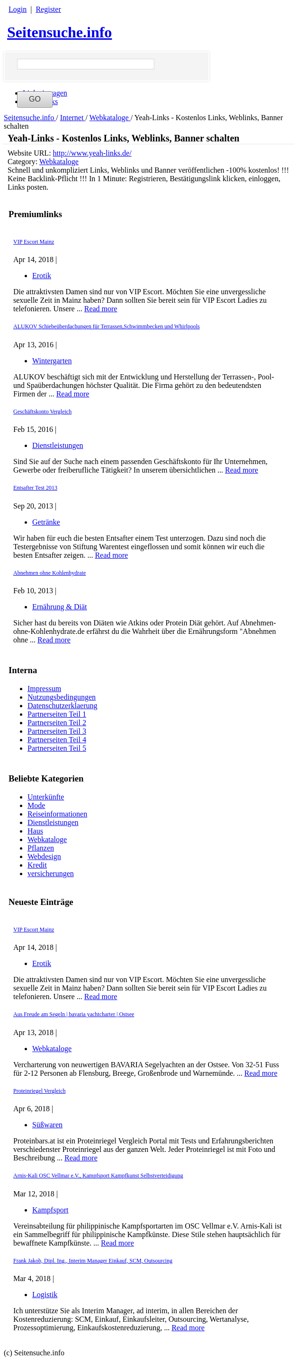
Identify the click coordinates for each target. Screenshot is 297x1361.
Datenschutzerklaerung (62, 706)
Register (48, 9)
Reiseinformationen (57, 814)
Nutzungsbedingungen (61, 697)
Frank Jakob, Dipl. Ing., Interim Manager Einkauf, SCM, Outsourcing (92, 1260)
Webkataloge (110, 118)
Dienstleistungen (53, 822)
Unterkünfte (45, 797)
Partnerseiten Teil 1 (56, 714)
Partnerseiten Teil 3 (56, 731)
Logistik (44, 1295)
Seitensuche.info (59, 32)
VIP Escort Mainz (33, 929)
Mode (36, 805)
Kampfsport (50, 1210)
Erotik (41, 963)
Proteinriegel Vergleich (39, 1091)
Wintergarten (52, 361)
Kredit (37, 865)
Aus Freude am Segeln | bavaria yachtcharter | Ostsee (73, 1014)
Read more (100, 996)
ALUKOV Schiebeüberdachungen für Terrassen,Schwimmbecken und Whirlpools (106, 326)
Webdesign (44, 856)
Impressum (44, 689)
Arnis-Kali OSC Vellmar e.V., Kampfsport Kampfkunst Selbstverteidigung (98, 1175)
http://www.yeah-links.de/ (92, 153)
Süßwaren (47, 1125)
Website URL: (30, 153)
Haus (35, 831)
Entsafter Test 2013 (35, 487)
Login (18, 9)
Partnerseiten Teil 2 (56, 723)
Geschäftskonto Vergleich (42, 411)
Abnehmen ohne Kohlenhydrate (49, 573)
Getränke (46, 522)
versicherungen (50, 873)
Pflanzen (40, 848)
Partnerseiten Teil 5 (56, 748)
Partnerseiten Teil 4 (56, 740)
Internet (73, 118)
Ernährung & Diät (59, 607)
